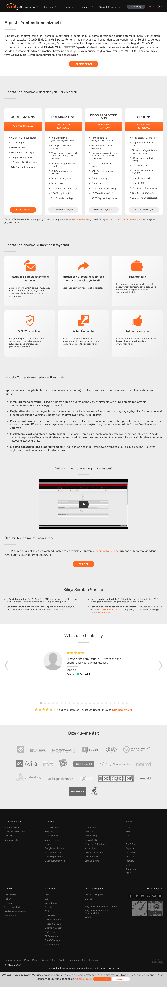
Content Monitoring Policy (72, 959)
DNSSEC (89, 831)
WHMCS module (53, 919)
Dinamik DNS (51, 827)
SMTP (128, 864)
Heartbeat (130, 852)
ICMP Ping (130, 844)
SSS (47, 911)
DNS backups (91, 835)
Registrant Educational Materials (101, 906)
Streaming (130, 869)
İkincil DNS (90, 827)
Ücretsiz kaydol (83, 64)
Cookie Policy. (83, 979)
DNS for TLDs (92, 856)
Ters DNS (49, 831)
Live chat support (108, 609)
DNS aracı (50, 932)
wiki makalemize (80, 219)
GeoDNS (8, 835)
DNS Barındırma (27, 6)
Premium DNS (11, 827)
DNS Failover (51, 835)
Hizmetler (49, 6)
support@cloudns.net (106, 551)
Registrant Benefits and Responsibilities (97, 912)
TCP (127, 839)
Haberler (8, 898)
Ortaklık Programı (108, 6)
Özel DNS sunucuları (95, 852)
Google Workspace (54, 848)
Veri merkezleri (12, 907)
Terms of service (12, 959)
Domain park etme (54, 856)
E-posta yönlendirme (95, 844)
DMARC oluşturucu (54, 940)
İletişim (8, 903)
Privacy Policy (31, 959)
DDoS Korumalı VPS (55, 860)
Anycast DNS (91, 839)
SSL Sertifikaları (53, 852)
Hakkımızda (10, 894)
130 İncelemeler (122, 710)
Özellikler (50, 907)
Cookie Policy (49, 959)
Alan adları (90, 848)
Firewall (129, 860)
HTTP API (50, 915)
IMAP (128, 873)
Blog (47, 894)
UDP (127, 835)
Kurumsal (85, 6)
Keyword (130, 848)
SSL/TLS (129, 856)
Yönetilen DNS (52, 839)
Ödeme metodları (53, 927)
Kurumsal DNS (11, 839)
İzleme (67, 6)
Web (127, 831)
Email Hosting (92, 860)
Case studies (51, 903)
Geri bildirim (10, 915)
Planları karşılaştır (63, 210)
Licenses (93, 959)
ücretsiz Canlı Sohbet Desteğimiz (124, 219)
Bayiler (88, 898)
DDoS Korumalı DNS (14, 831)
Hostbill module (53, 923)
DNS (127, 827)
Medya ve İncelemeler (15, 911)
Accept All (102, 979)
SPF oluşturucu (52, 936)
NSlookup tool (52, 944)
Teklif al (83, 564)
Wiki (47, 898)
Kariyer (8, 919)
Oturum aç (136, 6)
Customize (120, 979)
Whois (88, 917)
